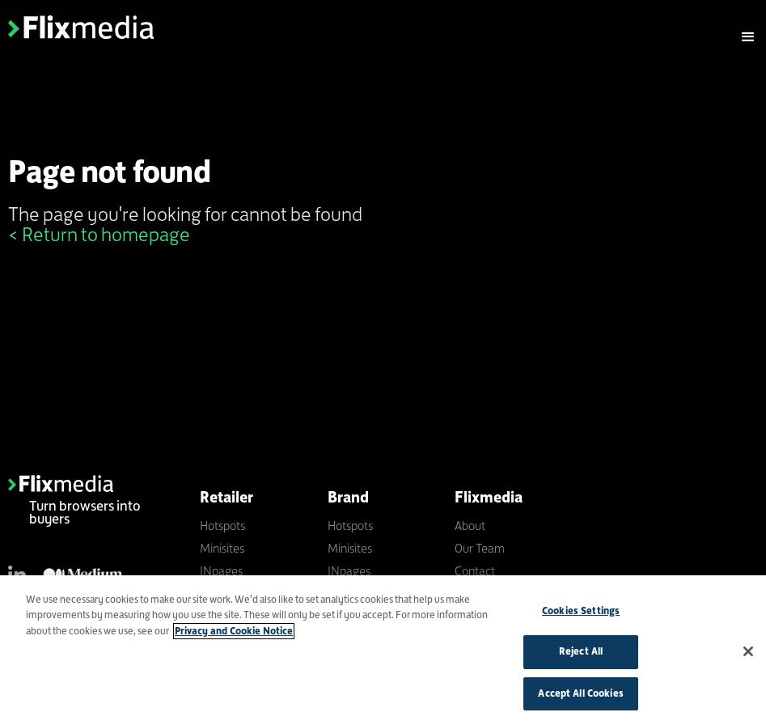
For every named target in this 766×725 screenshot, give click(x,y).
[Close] (748, 654)
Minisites (222, 548)
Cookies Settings (581, 614)
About (470, 525)
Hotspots (222, 525)
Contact (475, 571)
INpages (221, 571)
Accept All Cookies (580, 697)
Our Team (480, 548)
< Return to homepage (99, 234)
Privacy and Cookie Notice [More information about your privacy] (234, 634)
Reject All (581, 655)
